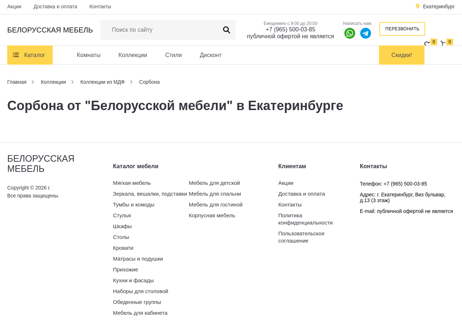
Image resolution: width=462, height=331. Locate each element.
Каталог (34, 55)
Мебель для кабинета (140, 313)
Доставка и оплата (55, 6)
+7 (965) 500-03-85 (290, 29)
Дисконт (211, 55)
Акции (14, 6)
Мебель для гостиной (216, 204)
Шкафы (122, 226)
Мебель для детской (214, 183)
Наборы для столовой (140, 291)
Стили (173, 55)
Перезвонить (402, 28)
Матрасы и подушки (138, 259)
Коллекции (132, 55)
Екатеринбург (439, 6)
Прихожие (125, 269)
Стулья (122, 215)
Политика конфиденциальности (305, 219)
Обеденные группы (137, 302)
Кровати (123, 248)
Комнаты (88, 55)
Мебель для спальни (215, 194)
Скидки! (402, 55)
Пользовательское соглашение (301, 237)
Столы (121, 237)
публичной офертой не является (290, 36)
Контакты (100, 6)
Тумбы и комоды (133, 204)
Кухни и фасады (133, 280)
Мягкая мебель (132, 183)
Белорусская (50, 30)
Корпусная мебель (212, 215)
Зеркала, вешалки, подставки (150, 194)
